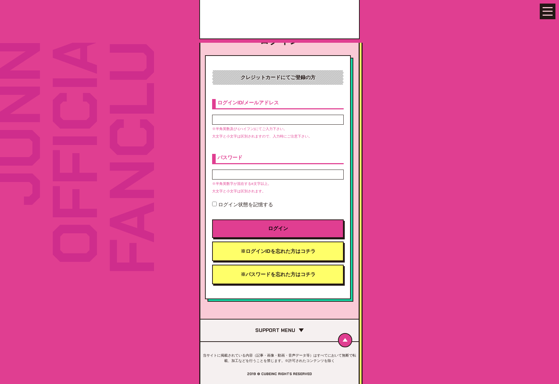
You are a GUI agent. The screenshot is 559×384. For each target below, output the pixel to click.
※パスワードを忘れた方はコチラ (278, 274)
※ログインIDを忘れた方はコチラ (278, 251)
